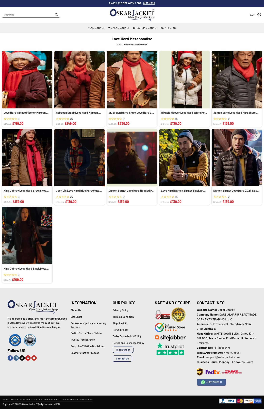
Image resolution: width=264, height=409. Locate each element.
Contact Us (168, 27)
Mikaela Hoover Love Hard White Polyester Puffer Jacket (184, 112)
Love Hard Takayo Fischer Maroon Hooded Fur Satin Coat (27, 112)
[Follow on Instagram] (16, 358)
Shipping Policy (52, 399)
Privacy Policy (10, 399)
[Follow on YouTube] (34, 358)
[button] (255, 15)
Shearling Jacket (145, 27)
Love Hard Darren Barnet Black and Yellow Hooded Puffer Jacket (184, 190)
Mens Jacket (96, 27)
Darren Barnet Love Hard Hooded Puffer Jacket (131, 190)
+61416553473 (221, 347)
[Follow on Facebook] (10, 358)
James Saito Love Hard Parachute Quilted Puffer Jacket (236, 112)
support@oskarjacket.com (223, 357)
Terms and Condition (31, 399)
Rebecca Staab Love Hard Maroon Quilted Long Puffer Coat (79, 112)
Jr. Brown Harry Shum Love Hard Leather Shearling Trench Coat (131, 112)
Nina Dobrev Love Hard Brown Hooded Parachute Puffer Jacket (27, 190)
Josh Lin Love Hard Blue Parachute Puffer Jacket (79, 190)
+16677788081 (232, 352)
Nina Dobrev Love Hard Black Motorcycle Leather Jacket (27, 268)
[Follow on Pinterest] (28, 358)
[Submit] (56, 14)
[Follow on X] (22, 358)
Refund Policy (70, 399)
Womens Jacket (118, 27)
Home (119, 44)
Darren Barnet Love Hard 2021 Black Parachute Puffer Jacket (236, 190)
